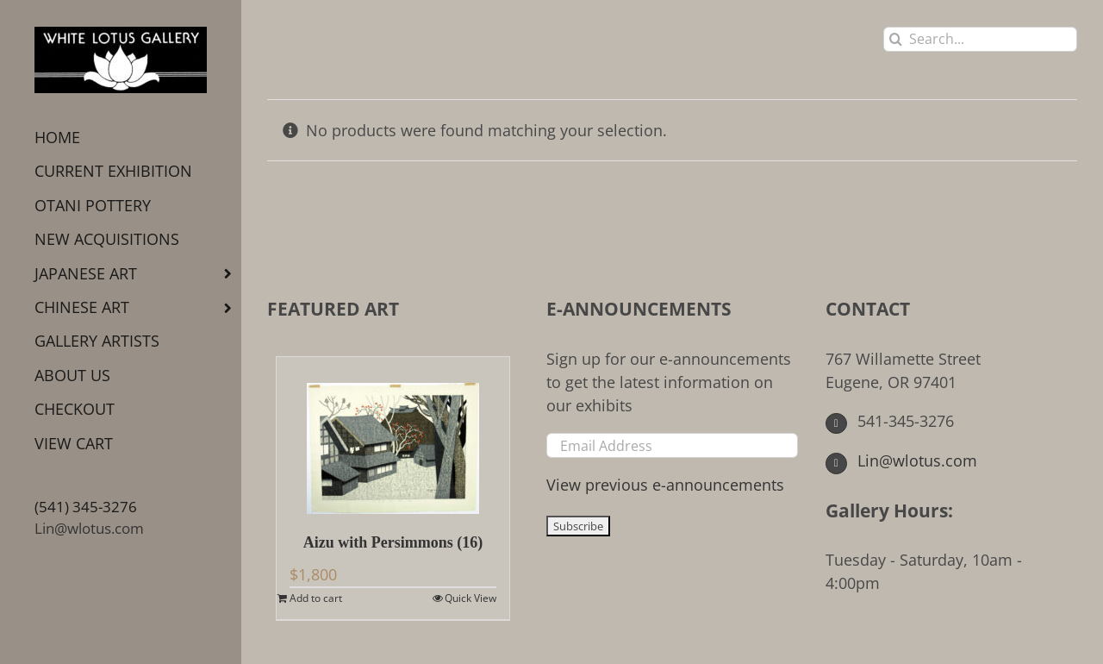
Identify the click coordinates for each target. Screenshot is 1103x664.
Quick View (470, 598)
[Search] (895, 39)
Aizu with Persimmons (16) (393, 542)
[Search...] (980, 39)
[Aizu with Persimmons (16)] (393, 435)
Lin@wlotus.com (89, 528)
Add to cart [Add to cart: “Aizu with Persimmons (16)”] (316, 598)
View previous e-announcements (665, 484)
